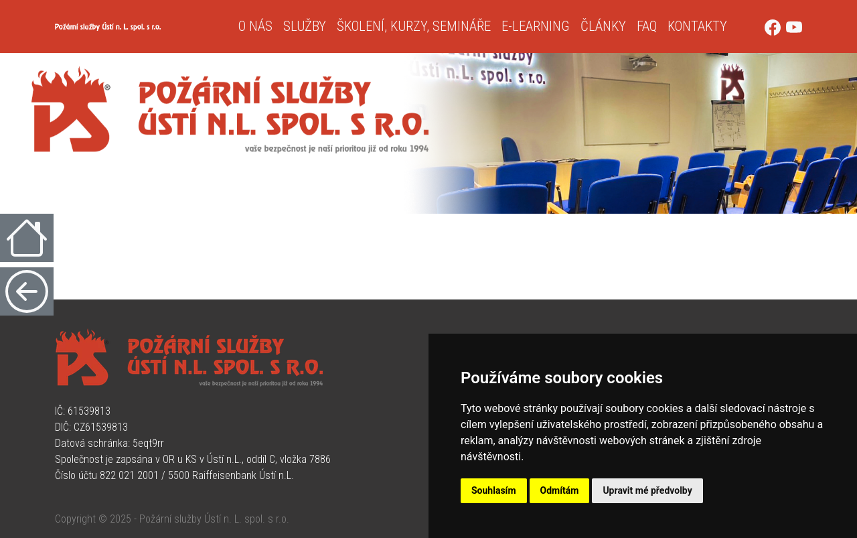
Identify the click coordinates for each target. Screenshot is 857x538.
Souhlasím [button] (493, 490)
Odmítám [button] (559, 490)
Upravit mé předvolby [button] (647, 490)
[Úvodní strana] (141, 26)
